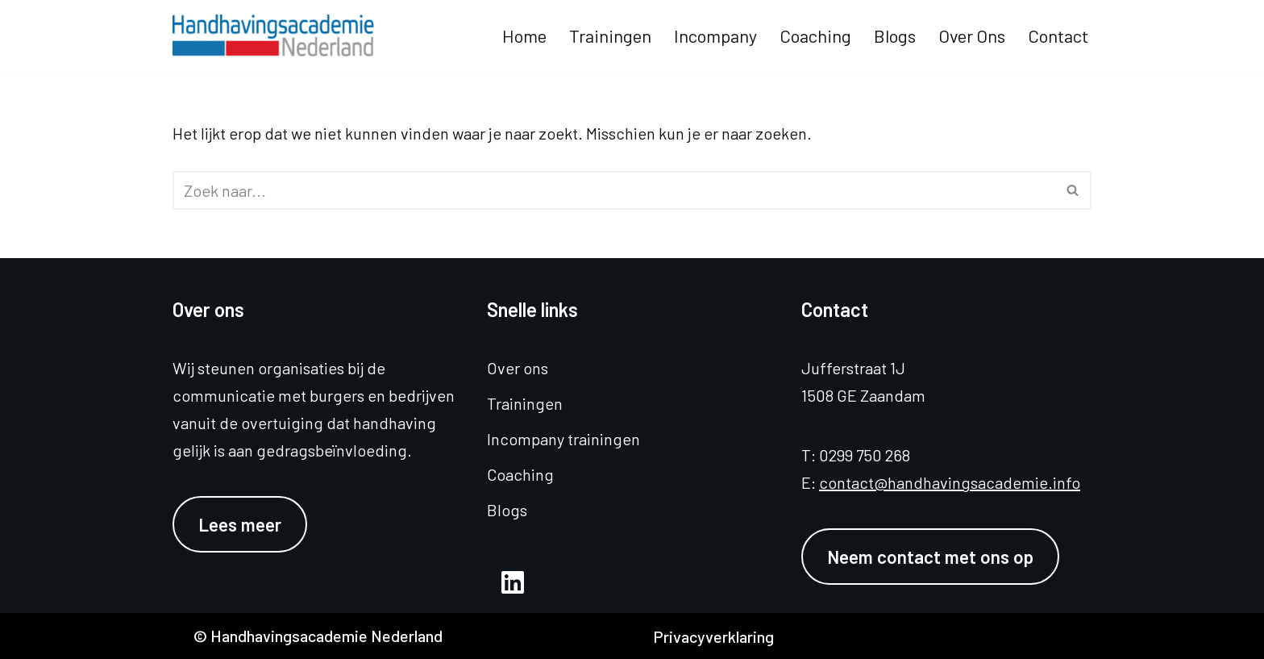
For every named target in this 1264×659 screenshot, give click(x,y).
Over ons (971, 35)
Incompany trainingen (563, 438)
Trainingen (610, 35)
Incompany (715, 35)
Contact (1058, 35)
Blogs (895, 35)
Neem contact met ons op (930, 556)
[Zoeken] (614, 190)
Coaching (815, 35)
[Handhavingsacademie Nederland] (277, 35)
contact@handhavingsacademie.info (949, 482)
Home (524, 35)
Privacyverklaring (713, 636)
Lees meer (239, 524)
